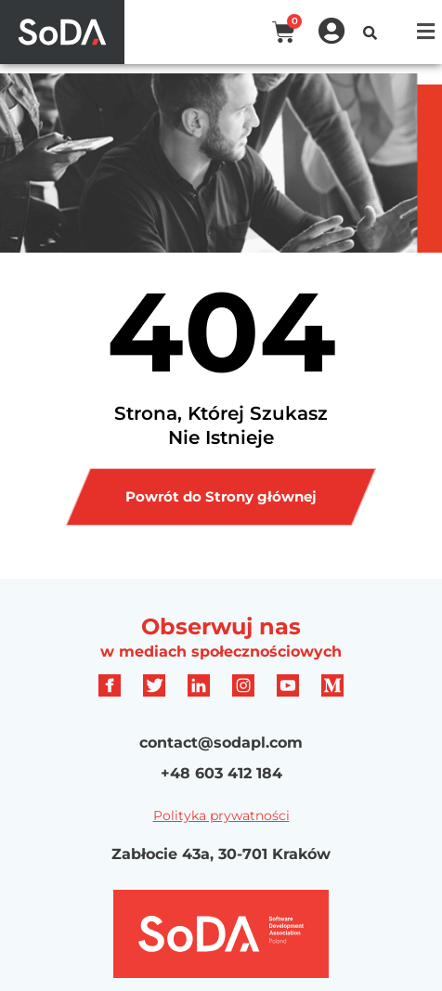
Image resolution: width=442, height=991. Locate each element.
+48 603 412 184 (221, 773)
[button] (426, 31)
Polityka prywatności (221, 815)
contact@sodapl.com (221, 742)
